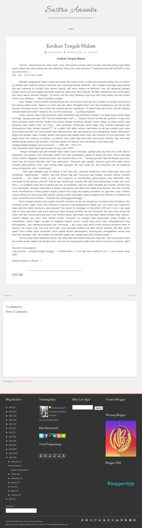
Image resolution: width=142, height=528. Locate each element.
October (14, 474)
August (14, 482)
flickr (90, 520)
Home (71, 29)
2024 (11, 411)
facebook (81, 520)
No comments (93, 52)
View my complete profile (48, 420)
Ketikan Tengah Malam (71, 46)
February (14, 495)
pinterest (108, 520)
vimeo (121, 520)
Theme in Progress (19, 524)
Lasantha (42, 524)
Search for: (10, 506)
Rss (134, 520)
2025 (11, 407)
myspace (103, 520)
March (13, 491)
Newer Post (8, 295)
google (94, 520)
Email (130, 520)
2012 (11, 499)
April (13, 486)
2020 (11, 428)
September (15, 478)
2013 (11, 457)
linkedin (99, 520)
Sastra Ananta (71, 10)
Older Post (132, 295)
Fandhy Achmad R (55, 52)
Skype (125, 520)
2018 (11, 436)
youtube (116, 520)
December (15, 461)
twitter (85, 520)
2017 (11, 441)
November (15, 465)
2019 (11, 432)
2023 (11, 416)
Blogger (40, 521)
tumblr (112, 520)
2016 (11, 445)
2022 (11, 420)
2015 (11, 449)
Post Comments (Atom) (23, 381)
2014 (11, 453)
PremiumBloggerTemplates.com (57, 524)
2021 (11, 424)
